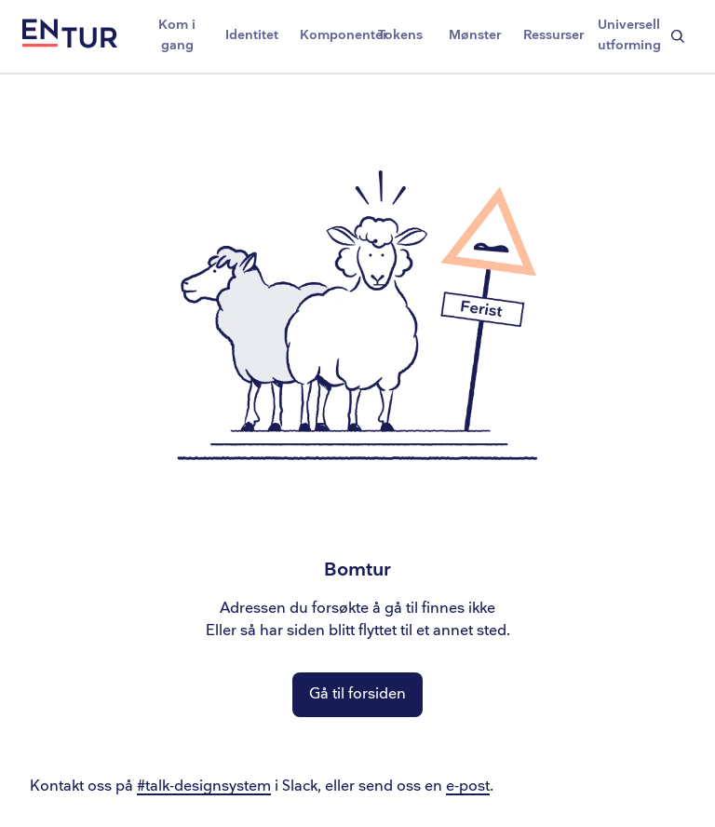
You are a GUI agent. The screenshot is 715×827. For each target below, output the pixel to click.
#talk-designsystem (204, 786)
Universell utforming (629, 35)
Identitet (251, 35)
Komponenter (331, 35)
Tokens (400, 35)
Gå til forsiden (357, 694)
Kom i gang (177, 35)
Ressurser (553, 35)
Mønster (475, 35)
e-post (468, 786)
